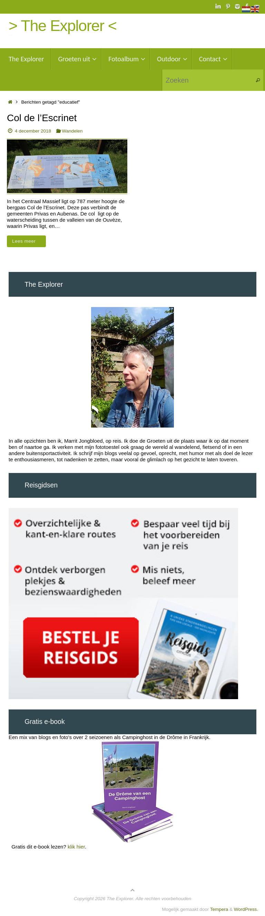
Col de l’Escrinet (42, 118)
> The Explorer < (63, 25)
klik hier (76, 847)
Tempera (219, 909)
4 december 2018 (33, 131)
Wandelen (72, 131)
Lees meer (27, 241)
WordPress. (246, 909)
